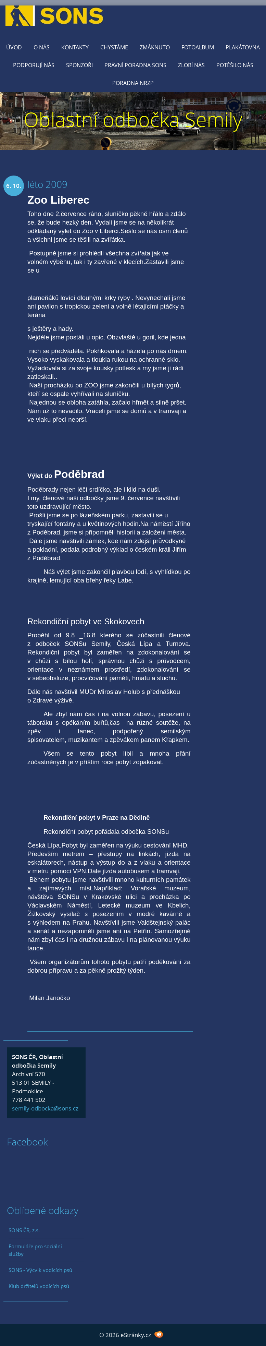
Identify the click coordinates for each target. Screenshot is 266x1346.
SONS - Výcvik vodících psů (40, 1269)
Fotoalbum (197, 47)
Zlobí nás (191, 65)
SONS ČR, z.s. (24, 1230)
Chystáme (114, 47)
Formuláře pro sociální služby (35, 1250)
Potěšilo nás (234, 65)
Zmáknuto (155, 47)
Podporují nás (33, 65)
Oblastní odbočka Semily (133, 119)
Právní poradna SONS (135, 65)
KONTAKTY (75, 47)
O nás (42, 47)
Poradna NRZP (133, 83)
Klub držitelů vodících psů (39, 1286)
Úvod (14, 47)
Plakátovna (243, 47)
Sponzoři (79, 65)
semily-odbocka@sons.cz (45, 1108)
